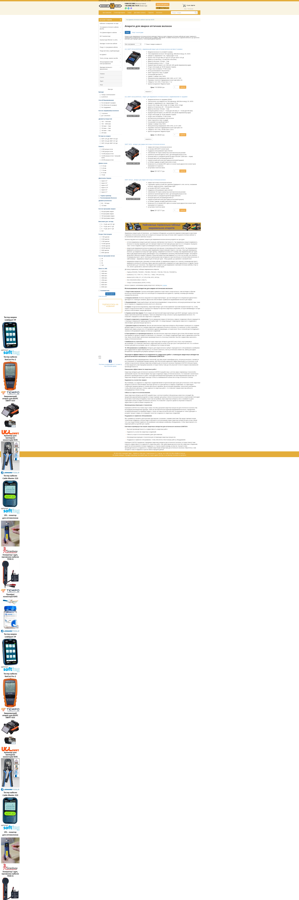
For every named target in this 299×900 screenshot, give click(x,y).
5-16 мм (103, 166)
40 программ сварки (107, 211)
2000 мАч (103, 271)
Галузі (129, 12)
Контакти (159, 12)
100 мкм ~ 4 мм (105, 126)
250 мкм (103, 133)
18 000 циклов (105, 246)
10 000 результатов (106, 153)
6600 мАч (103, 284)
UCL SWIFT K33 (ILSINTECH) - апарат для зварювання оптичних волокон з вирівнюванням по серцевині (156, 97)
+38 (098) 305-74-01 (132, 6)
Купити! (183, 87)
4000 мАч (103, 276)
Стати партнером (119, 12)
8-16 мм (103, 172)
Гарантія (150, 12)
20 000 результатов (106, 160)
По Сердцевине (105, 107)
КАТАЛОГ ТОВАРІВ (110, 20)
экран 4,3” (103, 183)
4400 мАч (103, 278)
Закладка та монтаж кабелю (110, 43)
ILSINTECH (104, 97)
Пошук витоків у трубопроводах (109, 51)
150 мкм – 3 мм (105, 128)
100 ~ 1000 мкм (105, 121)
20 (101, 258)
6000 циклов (104, 252)
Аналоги (148, 91)
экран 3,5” (103, 181)
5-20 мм (103, 168)
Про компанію (107, 12)
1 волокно (104, 113)
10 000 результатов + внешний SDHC (110, 157)
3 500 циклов (104, 241)
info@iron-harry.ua (162, 8)
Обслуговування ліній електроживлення (110, 62)
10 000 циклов (105, 243)
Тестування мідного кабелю (110, 32)
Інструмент (110, 54)
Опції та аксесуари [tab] (137, 32)
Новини (102, 74)
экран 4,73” (104, 187)
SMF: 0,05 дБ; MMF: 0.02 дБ (109, 139)
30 (101, 261)
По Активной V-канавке (108, 103)
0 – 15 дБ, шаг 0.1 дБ (107, 228)
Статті (102, 77)
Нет (102, 231)
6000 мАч (103, 282)
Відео (101, 81)
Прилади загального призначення (110, 68)
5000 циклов (104, 250)
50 (101, 263)
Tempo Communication (107, 94)
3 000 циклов (104, 239)
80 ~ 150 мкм (104, 203)
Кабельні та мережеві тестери (110, 23)
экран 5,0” (103, 190)
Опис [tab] (127, 32)
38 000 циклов (105, 248)
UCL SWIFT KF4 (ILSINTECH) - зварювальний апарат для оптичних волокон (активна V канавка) (153, 49)
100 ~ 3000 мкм (105, 124)
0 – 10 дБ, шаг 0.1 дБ (107, 226)
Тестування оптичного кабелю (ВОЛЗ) (110, 28)
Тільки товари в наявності (154, 44)
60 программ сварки (107, 214)
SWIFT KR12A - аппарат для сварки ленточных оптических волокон (145, 180)
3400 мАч (103, 273)
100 (102, 265)
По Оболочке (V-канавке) (108, 105)
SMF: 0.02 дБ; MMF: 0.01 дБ (109, 141)
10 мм (102, 175)
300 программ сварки (107, 218)
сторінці (164, 285)
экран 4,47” (104, 185)
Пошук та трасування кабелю (110, 47)
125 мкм (103, 205)
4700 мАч (103, 280)
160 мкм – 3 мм (105, 130)
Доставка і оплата (139, 12)
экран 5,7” (103, 192)
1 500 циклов (104, 237)
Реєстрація (190, 9)
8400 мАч (103, 287)
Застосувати (110, 294)
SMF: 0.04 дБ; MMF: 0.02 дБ (109, 143)
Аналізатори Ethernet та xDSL (110, 40)
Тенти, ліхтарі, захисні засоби (110, 58)
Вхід (185, 9)
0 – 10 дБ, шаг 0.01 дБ (107, 224)
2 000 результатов (106, 149)
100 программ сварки (107, 216)
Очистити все (103, 296)
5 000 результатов (106, 151)
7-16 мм (103, 170)
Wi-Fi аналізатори (105, 36)
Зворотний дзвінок (162, 4)
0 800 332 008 (130, 4)
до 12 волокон (105, 115)
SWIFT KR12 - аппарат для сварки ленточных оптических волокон (145, 144)
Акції (101, 85)
